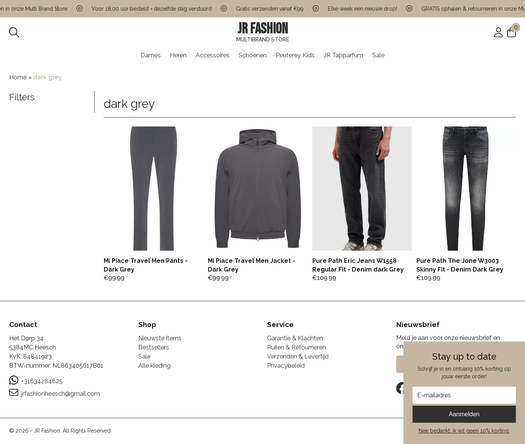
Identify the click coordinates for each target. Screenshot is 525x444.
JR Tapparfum (343, 55)
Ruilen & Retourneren (296, 347)
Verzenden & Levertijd (298, 356)
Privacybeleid (286, 365)
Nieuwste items (160, 338)
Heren (178, 55)
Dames (151, 55)
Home (18, 77)
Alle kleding (154, 365)
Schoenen (253, 55)
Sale (378, 55)
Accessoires (212, 55)
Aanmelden (464, 414)
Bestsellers (153, 347)
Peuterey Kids (295, 55)
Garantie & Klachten (295, 338)
